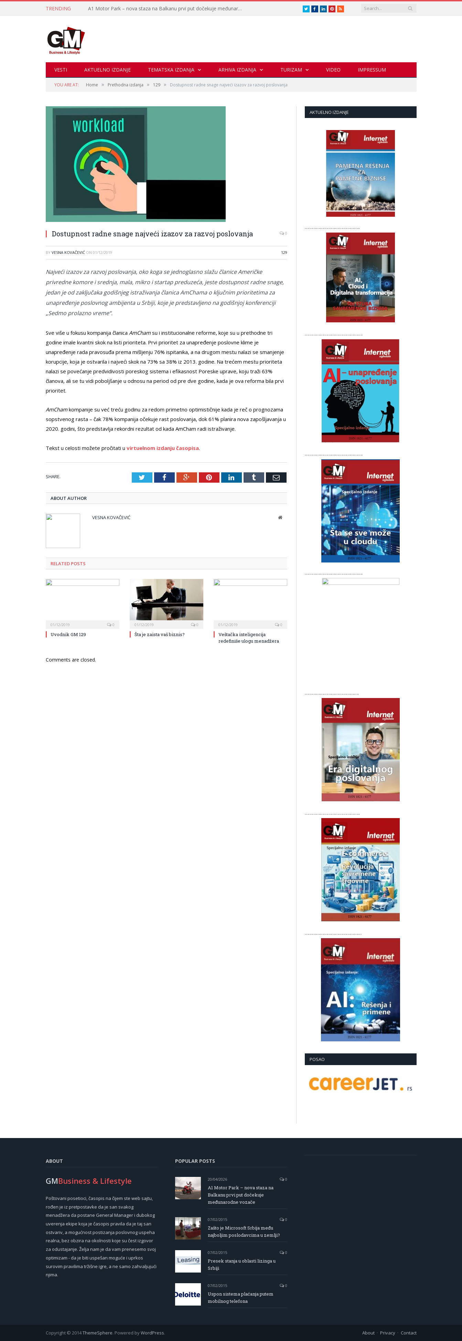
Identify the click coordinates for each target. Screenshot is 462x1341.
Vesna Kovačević (68, 252)
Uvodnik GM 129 (68, 634)
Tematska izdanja (171, 69)
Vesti (60, 69)
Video (333, 69)
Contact (409, 1333)
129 (284, 252)
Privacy (387, 1333)
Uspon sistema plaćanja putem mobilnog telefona (240, 1297)
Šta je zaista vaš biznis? (160, 634)
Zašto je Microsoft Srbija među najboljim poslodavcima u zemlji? (244, 1231)
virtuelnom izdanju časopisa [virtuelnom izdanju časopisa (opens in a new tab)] (163, 447)
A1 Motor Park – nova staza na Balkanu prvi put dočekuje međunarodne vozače (167, 9)
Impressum (372, 69)
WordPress (152, 1333)
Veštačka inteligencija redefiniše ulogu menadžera (248, 637)
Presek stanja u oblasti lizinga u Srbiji (242, 1264)
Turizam (291, 69)
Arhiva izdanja (237, 69)
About (368, 1333)
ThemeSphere (97, 1333)
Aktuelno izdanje (107, 69)
